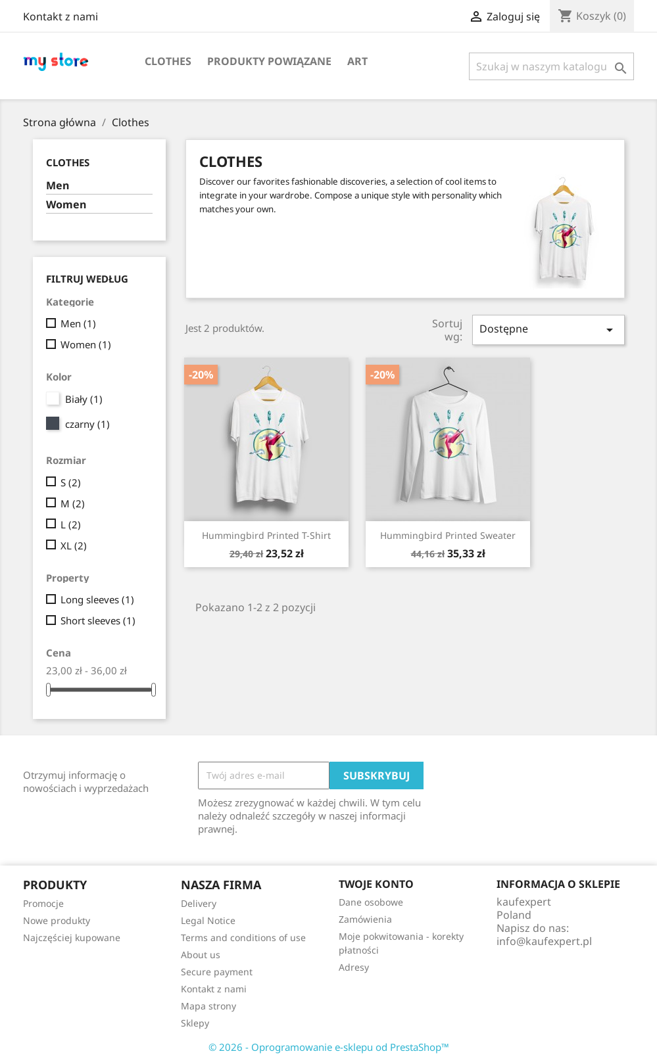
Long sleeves (97, 599)
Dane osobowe (371, 902)
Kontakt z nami (60, 16)
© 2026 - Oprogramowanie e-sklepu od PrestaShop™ (328, 1046)
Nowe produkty (56, 920)
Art (357, 61)
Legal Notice (208, 920)
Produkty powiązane (269, 61)
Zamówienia (365, 919)
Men (57, 186)
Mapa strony (208, 1006)
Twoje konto (376, 884)
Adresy (354, 967)
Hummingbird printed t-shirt (266, 535)
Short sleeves (98, 620)
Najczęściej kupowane (71, 937)
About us (200, 954)
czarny (87, 423)
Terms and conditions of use (243, 937)
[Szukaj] (551, 66)
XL (74, 545)
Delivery (198, 903)
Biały (84, 398)
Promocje (43, 903)
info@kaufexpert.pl (544, 941)
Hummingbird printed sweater (448, 535)
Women (66, 205)
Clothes (168, 61)
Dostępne (548, 329)
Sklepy (195, 1023)
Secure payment (217, 971)
